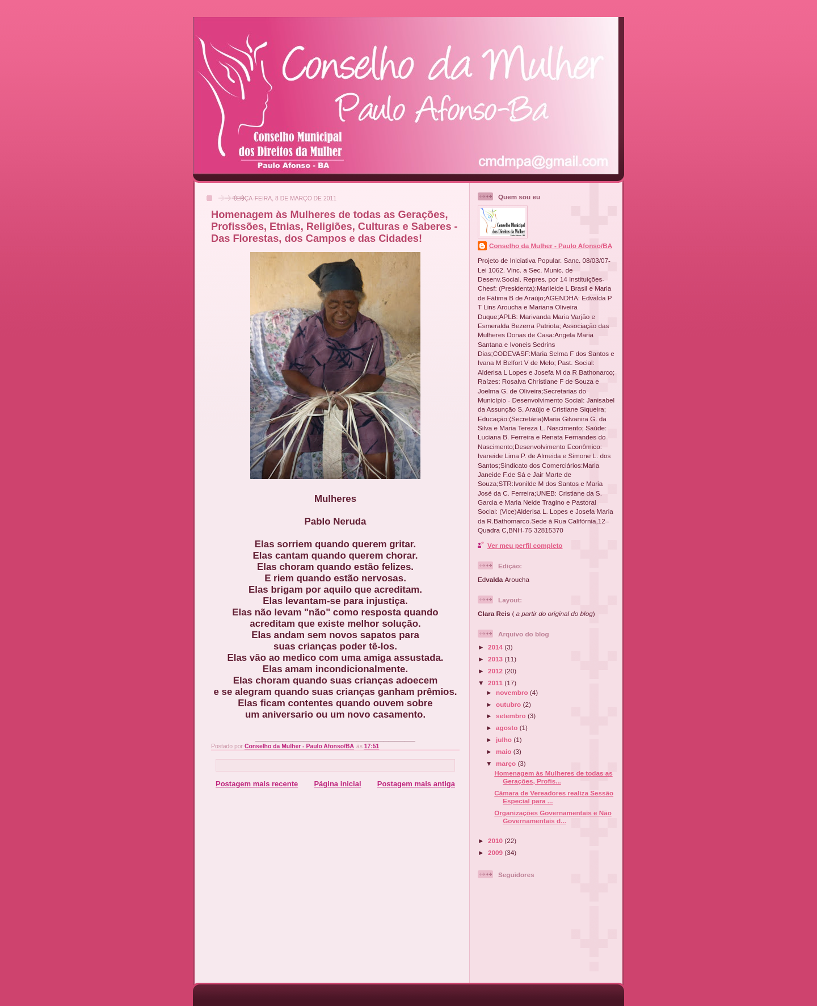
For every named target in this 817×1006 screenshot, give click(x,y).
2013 (496, 659)
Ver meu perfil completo (525, 545)
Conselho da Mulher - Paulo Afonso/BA (550, 245)
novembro (513, 692)
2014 (496, 647)
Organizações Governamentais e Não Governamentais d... (553, 816)
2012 (496, 670)
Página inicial (337, 783)
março (506, 763)
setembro (512, 715)
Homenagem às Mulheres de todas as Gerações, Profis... (553, 777)
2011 (496, 682)
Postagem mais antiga (416, 783)
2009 (496, 852)
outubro (509, 704)
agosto (508, 727)
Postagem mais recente (257, 783)
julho (504, 739)
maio (504, 751)
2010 (496, 840)
